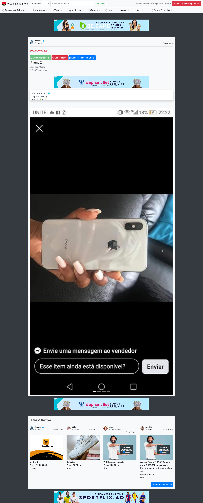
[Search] (72, 3)
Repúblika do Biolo (15, 4)
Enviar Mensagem (41, 58)
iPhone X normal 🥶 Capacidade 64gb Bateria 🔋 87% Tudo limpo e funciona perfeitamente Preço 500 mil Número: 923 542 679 (101, 95)
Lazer (109, 10)
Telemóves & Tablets (13, 10)
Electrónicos (38, 10)
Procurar (101, 3)
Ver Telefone (60, 58)
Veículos (57, 10)
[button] (40, 251)
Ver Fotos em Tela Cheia (83, 58)
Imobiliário (75, 10)
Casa (123, 10)
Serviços (139, 10)
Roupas (94, 10)
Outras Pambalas (160, 10)
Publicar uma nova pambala (186, 3)
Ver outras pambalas (162, 484)
